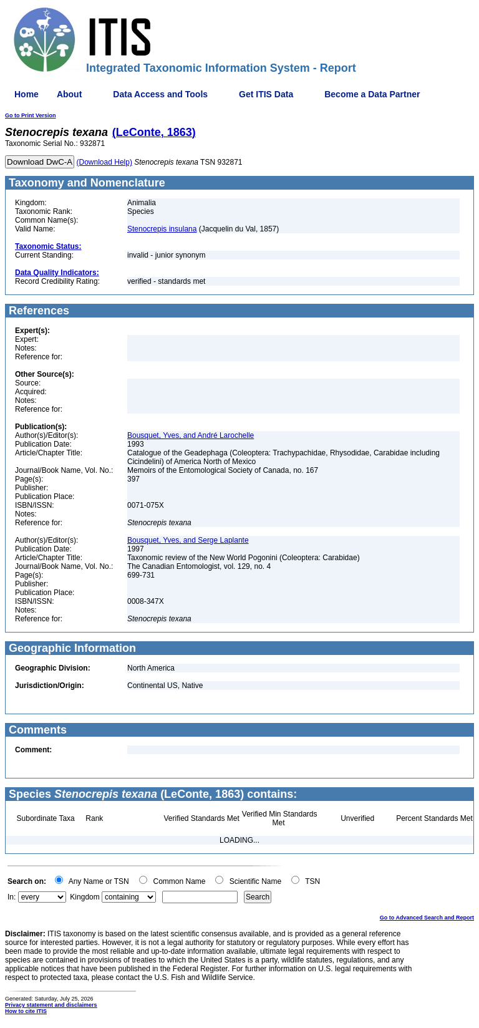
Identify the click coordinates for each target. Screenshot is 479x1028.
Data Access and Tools (160, 94)
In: (11, 897)
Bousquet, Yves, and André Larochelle (190, 435)
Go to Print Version (30, 115)
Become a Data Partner (372, 94)
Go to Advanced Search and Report (427, 917)
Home (26, 94)
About (69, 94)
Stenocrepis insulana (161, 229)
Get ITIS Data (266, 94)
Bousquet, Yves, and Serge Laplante (188, 540)
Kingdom (84, 897)
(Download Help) (104, 162)
